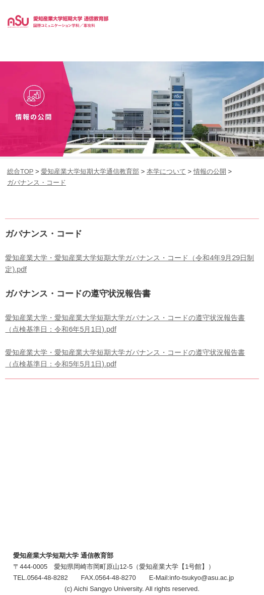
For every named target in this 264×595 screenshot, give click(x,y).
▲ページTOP (246, 567)
